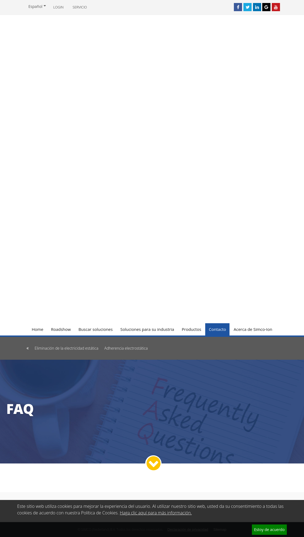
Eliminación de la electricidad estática (66, 348)
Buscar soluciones (95, 329)
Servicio (80, 7)
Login (58, 7)
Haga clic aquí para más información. (156, 513)
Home (37, 329)
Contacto (217, 329)
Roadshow (61, 329)
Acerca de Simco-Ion (253, 329)
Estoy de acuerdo (269, 529)
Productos (191, 329)
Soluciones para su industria (147, 329)
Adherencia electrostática (126, 348)
